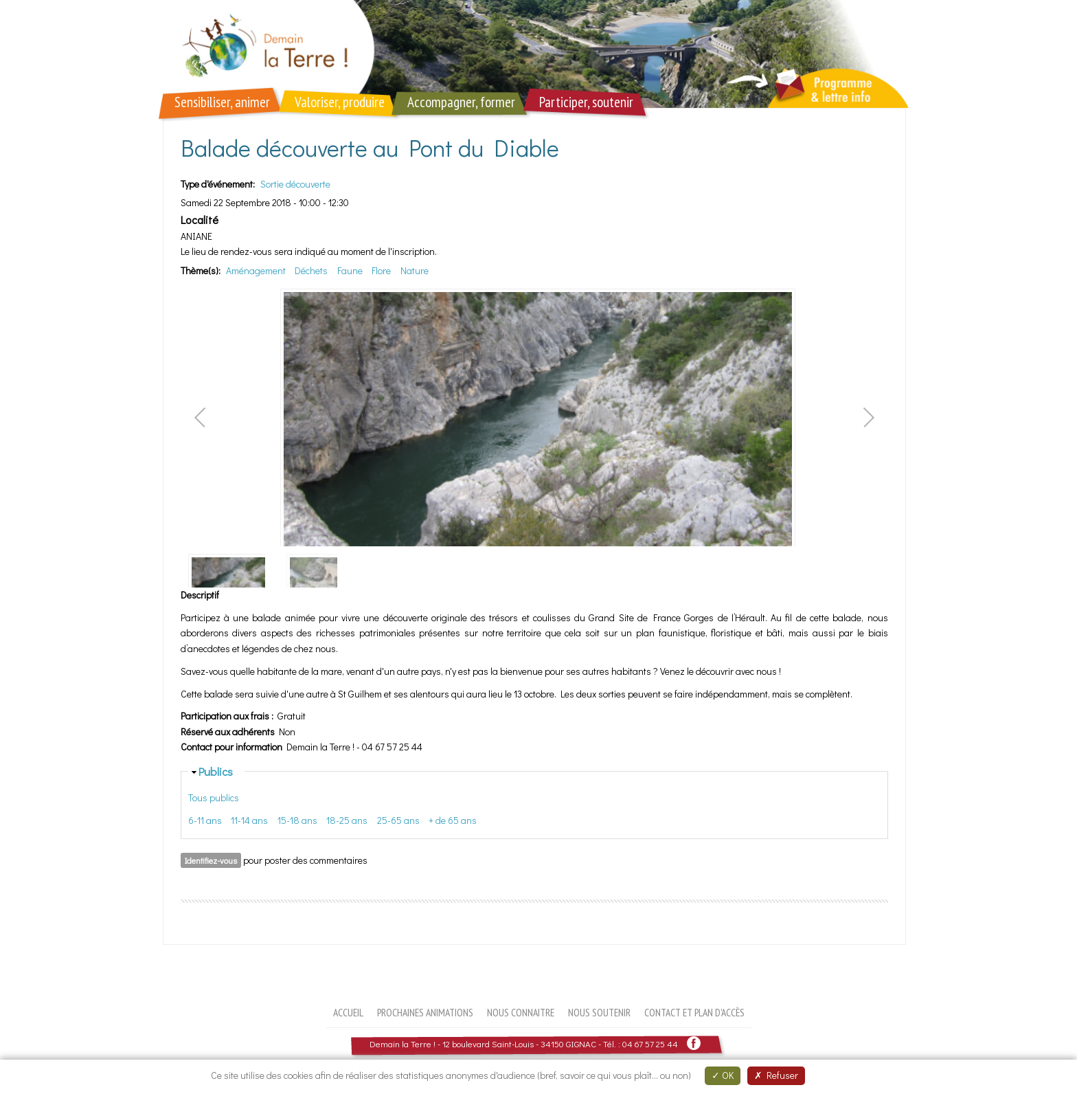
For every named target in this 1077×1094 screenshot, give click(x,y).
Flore (381, 270)
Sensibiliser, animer (222, 102)
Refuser (776, 1075)
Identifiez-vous (211, 860)
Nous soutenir (599, 1012)
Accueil (348, 1012)
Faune (350, 270)
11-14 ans (249, 820)
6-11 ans (205, 820)
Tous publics (213, 797)
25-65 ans (398, 820)
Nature (414, 270)
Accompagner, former (461, 102)
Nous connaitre (520, 1012)
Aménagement (256, 270)
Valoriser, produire (340, 102)
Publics (216, 771)
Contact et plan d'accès (694, 1012)
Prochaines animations (425, 1012)
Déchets (311, 270)
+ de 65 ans (453, 820)
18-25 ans (346, 820)
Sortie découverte (295, 183)
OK (723, 1075)
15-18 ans (297, 820)
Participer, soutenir (586, 102)
